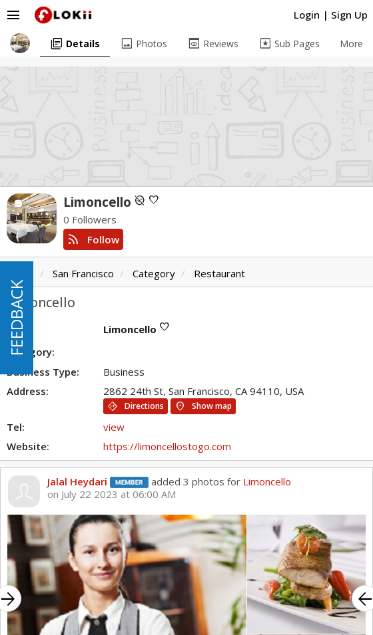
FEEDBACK (16, 318)
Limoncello (267, 481)
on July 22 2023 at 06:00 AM (111, 494)
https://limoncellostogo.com (167, 446)
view (114, 427)
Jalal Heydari (77, 481)
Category (154, 273)
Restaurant (219, 273)
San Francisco (83, 273)
